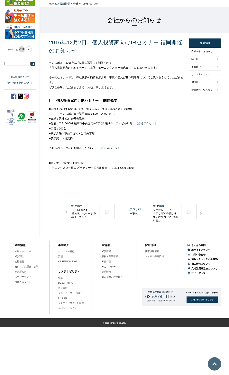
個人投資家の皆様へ (112, 276)
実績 (60, 256)
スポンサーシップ (24, 276)
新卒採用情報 (152, 251)
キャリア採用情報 (154, 256)
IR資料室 (106, 261)
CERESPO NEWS (67, 261)
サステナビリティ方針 (70, 293)
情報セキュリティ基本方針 (205, 259)
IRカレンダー (109, 266)
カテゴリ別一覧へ (134, 211)
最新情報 (65, 3)
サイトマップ (198, 273)
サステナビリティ (200, 74)
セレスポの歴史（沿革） (28, 266)
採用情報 (150, 245)
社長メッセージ (23, 251)
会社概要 (19, 261)
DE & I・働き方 (66, 282)
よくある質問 (198, 245)
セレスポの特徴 (66, 251)
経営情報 (106, 251)
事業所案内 (20, 271)
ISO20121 (63, 298)
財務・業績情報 (110, 256)
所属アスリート (23, 281)
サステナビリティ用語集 (71, 303)
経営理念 (19, 256)
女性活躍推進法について (20, 82)
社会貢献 (63, 288)
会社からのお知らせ (202, 51)
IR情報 (194, 82)
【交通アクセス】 (146, 123)
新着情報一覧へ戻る (202, 89)
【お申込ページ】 (109, 148)
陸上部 (194, 59)
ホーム (53, 3)
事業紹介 (196, 66)
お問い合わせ (198, 254)
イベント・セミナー (68, 308)
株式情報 (106, 271)
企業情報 (20, 245)
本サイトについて (200, 250)
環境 (60, 277)
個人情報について (20, 77)
